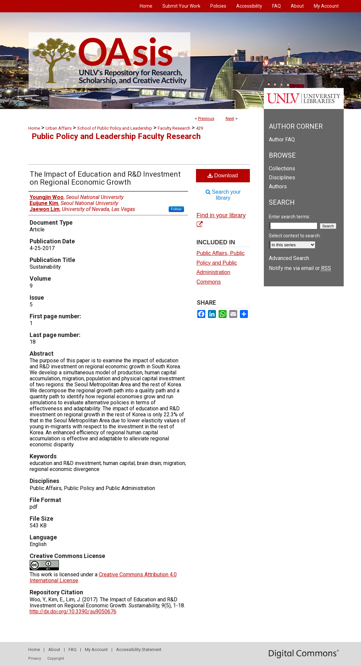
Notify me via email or (300, 268)
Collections (282, 168)
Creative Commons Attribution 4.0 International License (103, 577)
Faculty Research (174, 128)
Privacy (34, 658)
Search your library (223, 195)
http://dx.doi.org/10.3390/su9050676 (73, 611)
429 (199, 128)
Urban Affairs (59, 128)
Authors (278, 186)
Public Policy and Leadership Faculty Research (116, 136)
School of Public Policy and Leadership (114, 128)
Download (223, 175)
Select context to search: (295, 235)
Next (230, 118)
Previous (206, 118)
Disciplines (282, 177)
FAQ (73, 649)
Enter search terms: (289, 216)
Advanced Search (289, 258)
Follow (176, 209)
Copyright (55, 658)
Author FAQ (282, 139)
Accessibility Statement (138, 649)
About (54, 649)
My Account (96, 649)
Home (34, 128)
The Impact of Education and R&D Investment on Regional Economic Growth (105, 178)
